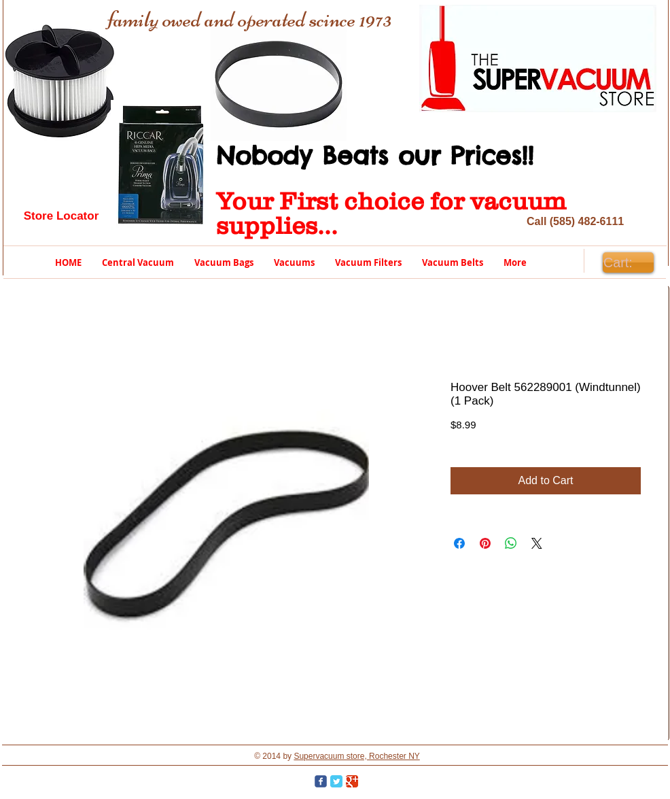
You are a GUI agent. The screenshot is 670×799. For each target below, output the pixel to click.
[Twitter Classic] (336, 781)
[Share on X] (537, 543)
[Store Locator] (61, 216)
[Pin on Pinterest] (485, 543)
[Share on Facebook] (459, 543)
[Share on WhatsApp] (511, 543)
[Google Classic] (352, 781)
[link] (627, 263)
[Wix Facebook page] (321, 781)
